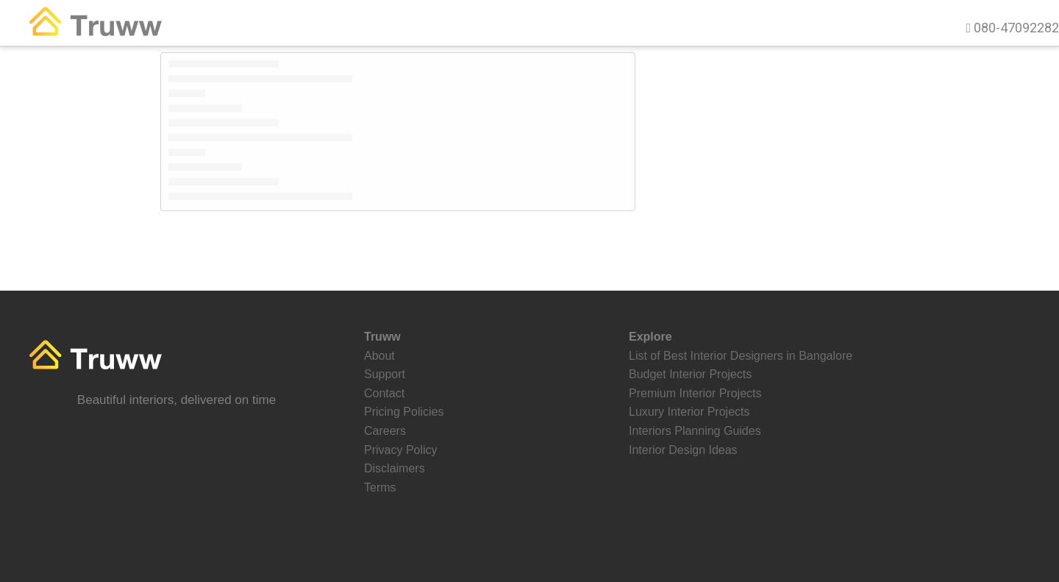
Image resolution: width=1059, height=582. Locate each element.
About (379, 355)
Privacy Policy (401, 450)
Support (384, 374)
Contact (384, 393)
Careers (385, 431)
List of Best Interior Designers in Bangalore (740, 355)
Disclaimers (394, 468)
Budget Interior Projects (690, 374)
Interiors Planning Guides (695, 431)
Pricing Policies (403, 411)
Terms (380, 487)
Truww (109, 28)
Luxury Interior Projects (689, 411)
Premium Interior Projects (695, 393)
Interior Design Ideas (683, 450)
